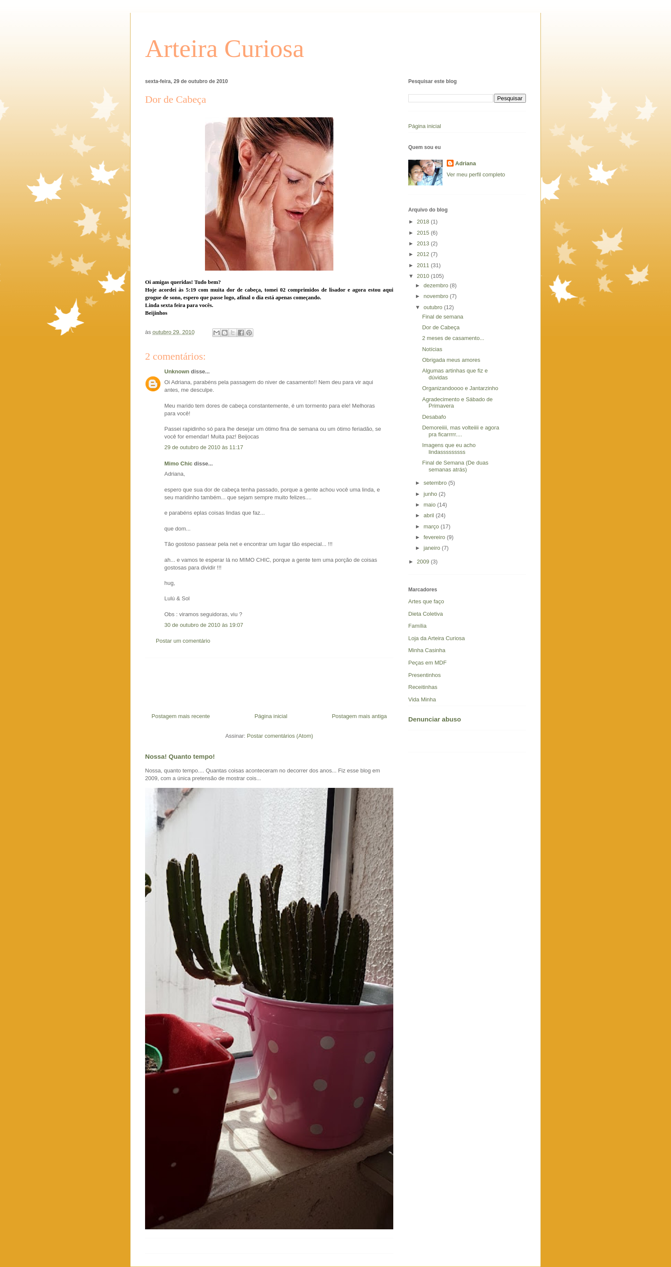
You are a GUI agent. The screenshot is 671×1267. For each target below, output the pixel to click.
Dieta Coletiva (425, 614)
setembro (436, 483)
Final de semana (442, 316)
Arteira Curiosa (224, 48)
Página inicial (271, 716)
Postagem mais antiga (359, 716)
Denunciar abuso (434, 719)
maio (430, 504)
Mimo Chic (178, 463)
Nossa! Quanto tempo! (180, 756)
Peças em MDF (427, 662)
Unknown (177, 371)
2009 (424, 561)
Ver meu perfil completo (476, 174)
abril (430, 515)
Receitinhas (422, 687)
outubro (434, 307)
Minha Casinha (426, 650)
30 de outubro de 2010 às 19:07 (203, 625)
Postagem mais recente (180, 716)
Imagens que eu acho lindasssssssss (448, 448)
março (432, 526)
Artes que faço (426, 601)
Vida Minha (422, 699)
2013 (424, 243)
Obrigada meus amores (451, 360)
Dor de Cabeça (440, 327)
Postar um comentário (183, 641)
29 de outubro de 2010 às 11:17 (203, 447)
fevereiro (435, 537)
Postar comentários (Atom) (280, 736)
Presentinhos (424, 675)
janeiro (433, 548)
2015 (424, 233)
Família (417, 626)
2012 (424, 254)
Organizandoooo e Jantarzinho (460, 388)
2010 (424, 276)
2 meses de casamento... (453, 338)
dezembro (437, 285)
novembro (437, 296)
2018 (424, 221)
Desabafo (434, 417)
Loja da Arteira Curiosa (436, 638)
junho (431, 494)
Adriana (465, 163)
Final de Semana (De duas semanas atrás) (455, 466)
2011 (424, 265)
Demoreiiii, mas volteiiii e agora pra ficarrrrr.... (460, 431)
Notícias (432, 349)
